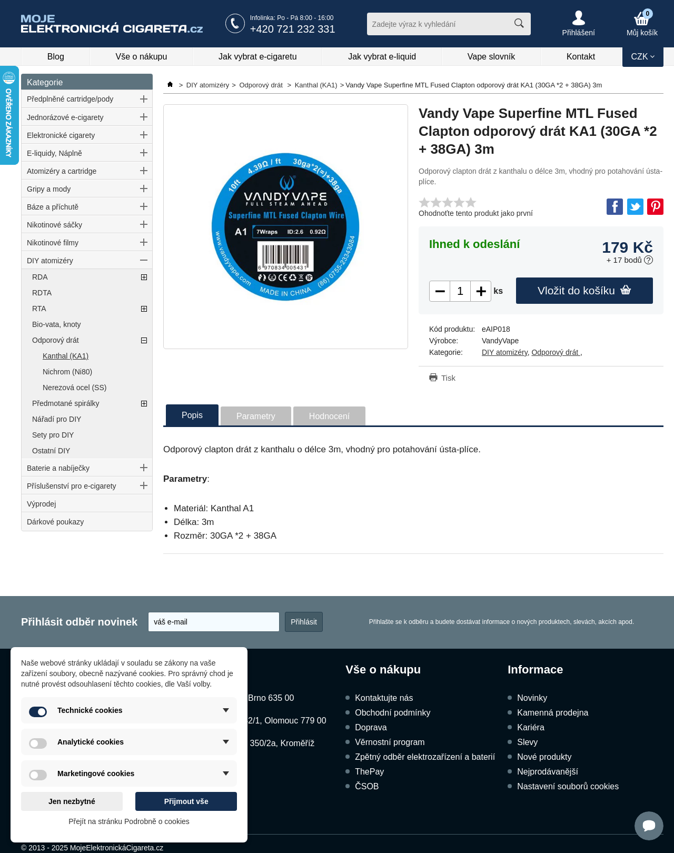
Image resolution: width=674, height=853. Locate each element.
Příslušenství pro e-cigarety (71, 486)
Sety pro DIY (53, 435)
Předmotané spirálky (66, 403)
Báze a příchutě (52, 207)
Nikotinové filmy (52, 243)
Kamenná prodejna (552, 712)
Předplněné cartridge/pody (70, 99)
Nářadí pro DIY (56, 419)
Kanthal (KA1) (65, 356)
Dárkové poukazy (55, 522)
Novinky (532, 697)
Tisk (448, 377)
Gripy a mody (49, 189)
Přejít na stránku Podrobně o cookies (129, 821)
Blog (55, 56)
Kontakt (581, 56)
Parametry (255, 416)
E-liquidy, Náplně (54, 153)
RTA (39, 308)
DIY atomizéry (50, 260)
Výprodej (41, 504)
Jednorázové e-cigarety (65, 117)
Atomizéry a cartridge (61, 171)
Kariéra (530, 727)
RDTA (42, 293)
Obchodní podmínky (392, 712)
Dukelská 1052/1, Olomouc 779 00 (261, 720)
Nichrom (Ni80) (67, 372)
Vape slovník (491, 56)
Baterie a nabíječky (58, 468)
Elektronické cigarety (61, 135)
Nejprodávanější (547, 771)
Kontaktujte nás (384, 697)
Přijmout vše (186, 801)
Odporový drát (55, 340)
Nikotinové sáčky (54, 225)
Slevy (527, 742)
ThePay (369, 771)
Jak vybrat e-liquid (382, 56)
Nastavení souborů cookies (568, 786)
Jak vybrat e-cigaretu (258, 56)
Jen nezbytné (71, 801)
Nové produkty (544, 756)
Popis (192, 415)
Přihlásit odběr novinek (79, 622)
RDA (40, 277)
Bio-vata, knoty (56, 324)
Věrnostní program (390, 742)
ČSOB (367, 786)
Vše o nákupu (141, 56)
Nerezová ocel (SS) (74, 387)
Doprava (370, 727)
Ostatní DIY (51, 451)
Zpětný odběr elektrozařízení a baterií (425, 756)
